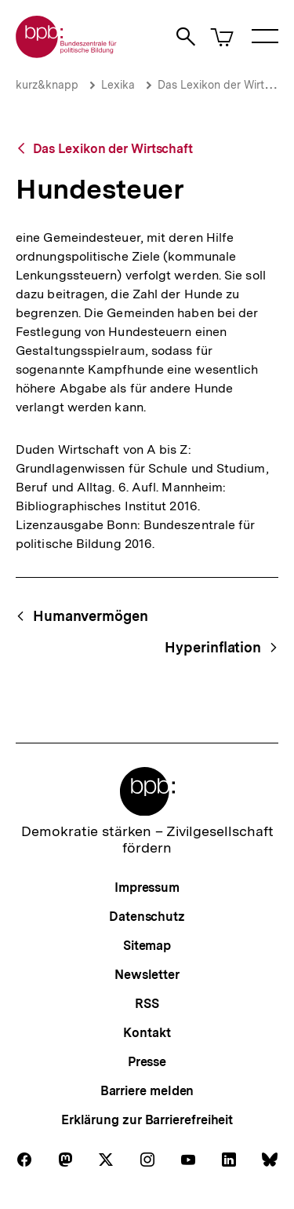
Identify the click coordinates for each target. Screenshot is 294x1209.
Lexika (118, 85)
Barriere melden (147, 1090)
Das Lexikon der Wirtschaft (113, 148)
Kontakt (146, 1032)
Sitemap (147, 945)
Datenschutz (147, 916)
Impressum (147, 887)
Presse (147, 1061)
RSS (147, 1003)
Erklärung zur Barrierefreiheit (147, 1119)
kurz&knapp (47, 85)
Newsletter (147, 974)
